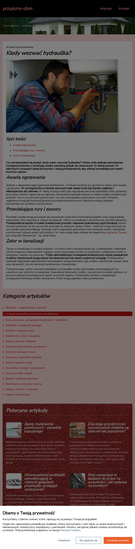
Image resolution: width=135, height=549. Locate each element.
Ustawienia (64, 540)
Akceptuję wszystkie (118, 540)
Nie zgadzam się (88, 540)
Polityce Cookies (70, 530)
